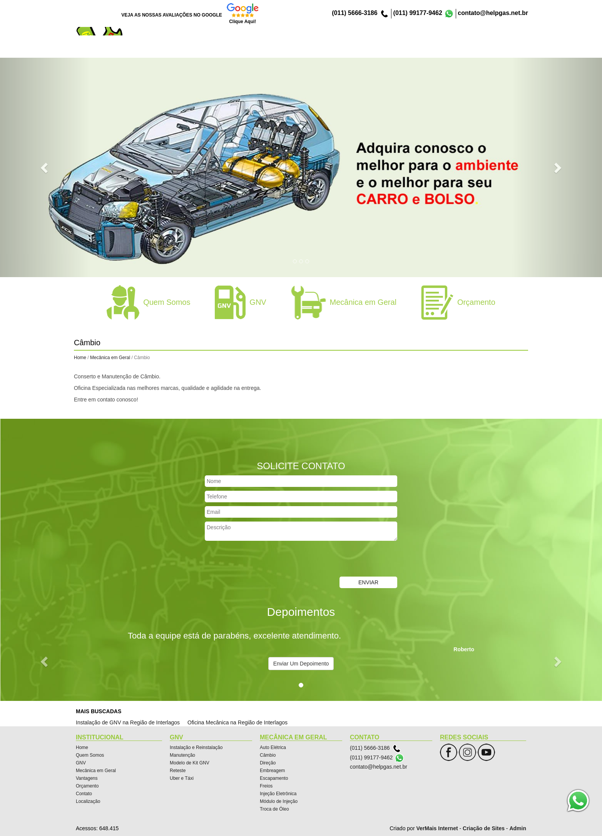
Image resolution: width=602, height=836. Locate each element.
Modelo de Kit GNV (189, 763)
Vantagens (403, 49)
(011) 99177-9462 (417, 13)
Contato (474, 49)
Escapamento (274, 778)
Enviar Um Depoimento (301, 663)
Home (250, 49)
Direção (268, 763)
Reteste (178, 770)
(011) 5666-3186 (354, 13)
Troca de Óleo (274, 809)
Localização (509, 49)
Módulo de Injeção (279, 801)
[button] (45, 167)
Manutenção (182, 755)
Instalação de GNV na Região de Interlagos (128, 722)
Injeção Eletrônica (278, 793)
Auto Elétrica (273, 747)
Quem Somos (285, 49)
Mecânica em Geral (356, 49)
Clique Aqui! (242, 21)
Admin (517, 828)
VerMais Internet (437, 828)
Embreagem (272, 770)
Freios (266, 786)
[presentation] (263, 560)
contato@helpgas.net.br (493, 13)
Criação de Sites (484, 828)
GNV (317, 49)
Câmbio (268, 755)
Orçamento (440, 49)
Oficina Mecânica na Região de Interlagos (237, 722)
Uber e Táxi (182, 778)
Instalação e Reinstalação (196, 747)
